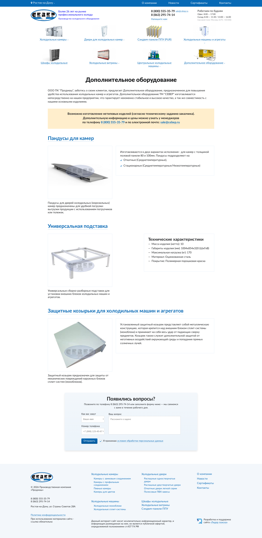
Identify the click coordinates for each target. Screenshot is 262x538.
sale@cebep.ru (182, 11)
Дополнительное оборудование (203, 63)
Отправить (89, 441)
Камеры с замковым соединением (112, 479)
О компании (149, 3)
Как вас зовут (88, 414)
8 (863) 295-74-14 (163, 15)
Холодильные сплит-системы (110, 509)
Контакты (225, 3)
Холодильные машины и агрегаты (205, 39)
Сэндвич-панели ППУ (155, 508)
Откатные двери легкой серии (160, 488)
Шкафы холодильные (54, 63)
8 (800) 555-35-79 (163, 11)
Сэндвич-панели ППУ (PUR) (154, 39)
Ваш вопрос (115, 414)
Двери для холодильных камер (103, 39)
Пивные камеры (102, 488)
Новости (173, 3)
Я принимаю (133, 441)
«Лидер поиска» (219, 522)
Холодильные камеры (53, 39)
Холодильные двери (154, 474)
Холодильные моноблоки (107, 506)
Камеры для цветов (104, 492)
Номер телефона (90, 426)
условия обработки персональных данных (140, 441)
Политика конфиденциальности (48, 515)
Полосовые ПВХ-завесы (157, 492)
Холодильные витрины (103, 63)
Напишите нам (159, 19)
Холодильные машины (105, 501)
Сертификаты (199, 3)
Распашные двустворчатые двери (162, 485)
